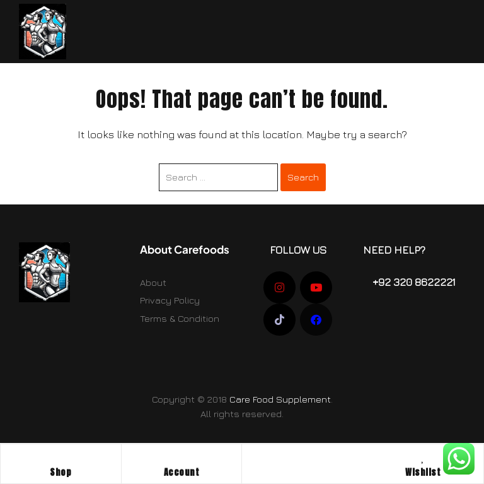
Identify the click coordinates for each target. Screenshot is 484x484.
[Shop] (60, 457)
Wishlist (423, 472)
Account (182, 472)
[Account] (181, 457)
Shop (60, 472)
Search (303, 177)
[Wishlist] (423, 457)
